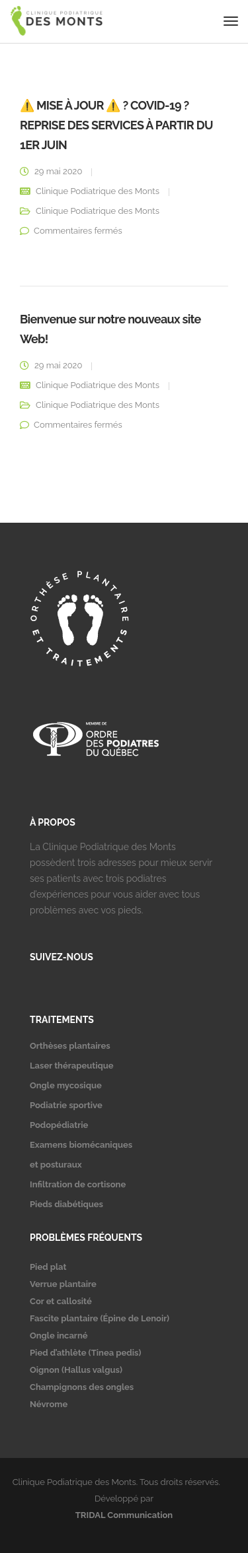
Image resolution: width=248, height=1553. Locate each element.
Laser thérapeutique (72, 1066)
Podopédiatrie (59, 1125)
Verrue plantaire (63, 1284)
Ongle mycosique (66, 1085)
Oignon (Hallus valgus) (76, 1370)
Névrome (48, 1404)
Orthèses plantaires (70, 1046)
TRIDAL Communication (124, 1515)
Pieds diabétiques (66, 1204)
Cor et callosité (61, 1301)
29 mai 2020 (58, 171)
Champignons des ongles (82, 1387)
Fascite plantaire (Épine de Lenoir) (99, 1318)
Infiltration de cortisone (78, 1184)
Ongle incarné (59, 1335)
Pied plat (48, 1267)
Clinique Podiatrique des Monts (97, 191)
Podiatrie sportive (66, 1105)
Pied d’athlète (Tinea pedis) (85, 1353)
